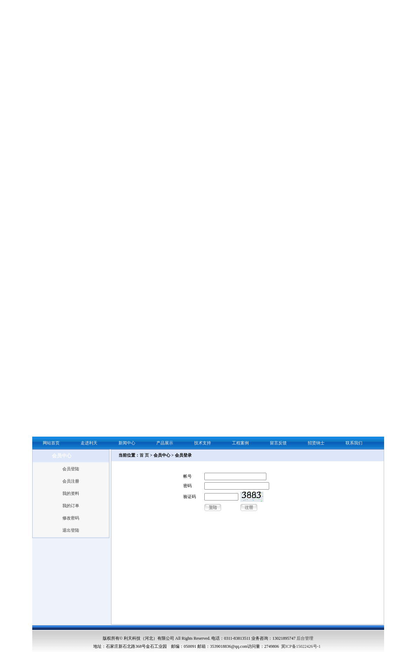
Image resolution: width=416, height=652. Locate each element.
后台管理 (304, 638)
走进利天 (89, 443)
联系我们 (354, 443)
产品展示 (164, 443)
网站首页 (51, 443)
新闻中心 (126, 443)
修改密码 (70, 518)
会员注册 (70, 481)
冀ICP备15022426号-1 (301, 646)
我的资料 (70, 493)
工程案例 (240, 443)
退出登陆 (70, 530)
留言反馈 (278, 443)
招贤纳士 (316, 443)
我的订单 (70, 505)
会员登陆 (70, 468)
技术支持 (202, 443)
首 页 (144, 455)
